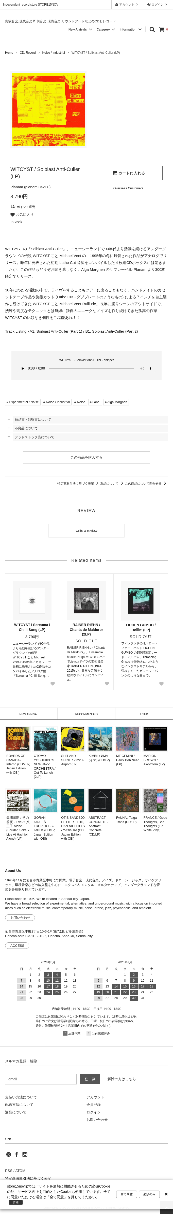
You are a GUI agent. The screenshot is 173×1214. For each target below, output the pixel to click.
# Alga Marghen (116, 402)
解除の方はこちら (122, 1079)
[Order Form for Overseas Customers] (128, 188)
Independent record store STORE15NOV (30, 4)
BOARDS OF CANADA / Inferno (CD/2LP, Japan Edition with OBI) (18, 764)
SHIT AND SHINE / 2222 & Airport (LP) (72, 760)
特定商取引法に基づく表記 (78, 483)
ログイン (157, 4)
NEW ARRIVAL (28, 714)
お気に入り (21, 215)
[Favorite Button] (53, 683)
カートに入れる (128, 173)
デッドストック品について (34, 437)
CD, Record (28, 52)
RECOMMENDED (86, 714)
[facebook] (16, 1156)
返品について (112, 483)
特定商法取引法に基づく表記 (28, 1178)
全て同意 (126, 1194)
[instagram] (24, 1156)
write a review (86, 531)
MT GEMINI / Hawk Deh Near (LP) (127, 760)
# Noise (79, 402)
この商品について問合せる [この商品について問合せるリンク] (146, 483)
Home (9, 52)
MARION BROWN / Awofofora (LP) (154, 760)
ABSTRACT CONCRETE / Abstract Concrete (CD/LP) (99, 826)
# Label (95, 402)
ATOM (20, 1171)
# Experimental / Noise (23, 402)
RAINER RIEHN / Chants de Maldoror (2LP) (86, 629)
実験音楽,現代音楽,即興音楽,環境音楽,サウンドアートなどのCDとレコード (60, 21)
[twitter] (8, 1156)
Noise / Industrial (53, 52)
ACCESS (17, 946)
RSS (8, 1171)
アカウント (127, 4)
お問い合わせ (20, 918)
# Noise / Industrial (56, 402)
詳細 (16, 1202)
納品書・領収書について (33, 419)
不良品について (26, 428)
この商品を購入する (86, 457)
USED (144, 714)
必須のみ (149, 1194)
